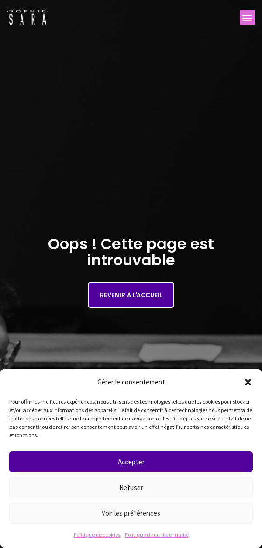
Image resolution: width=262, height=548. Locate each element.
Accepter (131, 461)
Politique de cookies (97, 534)
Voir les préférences (131, 513)
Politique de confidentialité (157, 534)
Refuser (131, 487)
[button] (248, 382)
